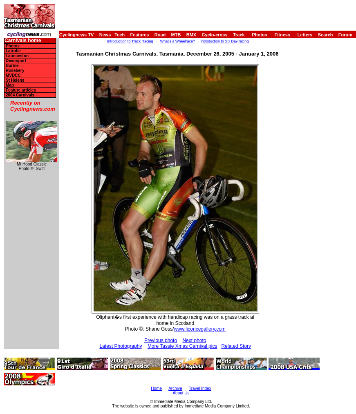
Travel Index (200, 388)
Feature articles (21, 90)
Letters (305, 34)
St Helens (15, 80)
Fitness (282, 34)
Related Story (236, 346)
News (105, 34)
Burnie (12, 65)
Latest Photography (120, 346)
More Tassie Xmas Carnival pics (182, 346)
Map (10, 85)
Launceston (17, 56)
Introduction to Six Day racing (225, 41)
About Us (180, 393)
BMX (191, 34)
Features (139, 34)
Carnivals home (22, 40)
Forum (345, 34)
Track (239, 34)
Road (160, 34)
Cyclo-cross (215, 34)
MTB (176, 34)
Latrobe (13, 51)
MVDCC (13, 75)
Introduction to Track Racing (130, 41)
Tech (119, 34)
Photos (259, 34)
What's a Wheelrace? (177, 41)
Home (156, 388)
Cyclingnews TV (76, 34)
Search (325, 34)
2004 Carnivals (20, 95)
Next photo (194, 340)
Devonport (16, 60)
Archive (175, 388)
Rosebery (15, 70)
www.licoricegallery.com (199, 329)
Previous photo (160, 340)
